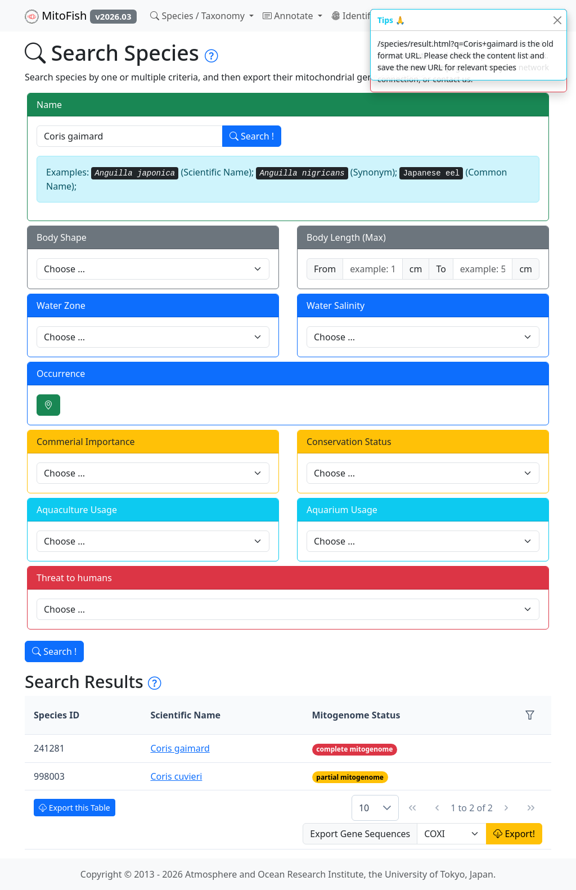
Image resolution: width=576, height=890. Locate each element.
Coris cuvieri (176, 776)
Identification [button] (366, 16)
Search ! (252, 136)
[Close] (557, 20)
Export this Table (74, 807)
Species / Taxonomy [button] (198, 16)
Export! (514, 834)
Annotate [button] (289, 16)
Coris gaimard (179, 748)
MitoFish (81, 16)
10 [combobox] (364, 808)
